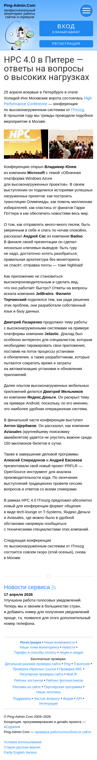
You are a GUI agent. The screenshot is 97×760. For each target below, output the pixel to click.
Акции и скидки (71, 652)
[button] (86, 10)
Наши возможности (59, 642)
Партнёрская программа (63, 687)
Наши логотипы (48, 692)
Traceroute (82, 664)
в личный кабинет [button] (66, 28)
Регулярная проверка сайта (41, 674)
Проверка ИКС (70, 669)
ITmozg (77, 109)
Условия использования (23, 742)
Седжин (12, 727)
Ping (67, 664)
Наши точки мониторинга (39, 647)
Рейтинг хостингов (28, 680)
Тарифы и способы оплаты (35, 652)
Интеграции (48, 703)
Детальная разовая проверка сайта (33, 664)
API (79, 698)
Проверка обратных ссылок (34, 669)
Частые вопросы (47, 698)
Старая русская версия (22, 747)
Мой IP (71, 674)
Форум (68, 698)
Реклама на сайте (27, 687)
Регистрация (66, 44)
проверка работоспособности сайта (63, 732)
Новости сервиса (27, 587)
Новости (68, 647)
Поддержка (22, 698)
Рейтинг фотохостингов (64, 680)
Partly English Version (20, 752)
